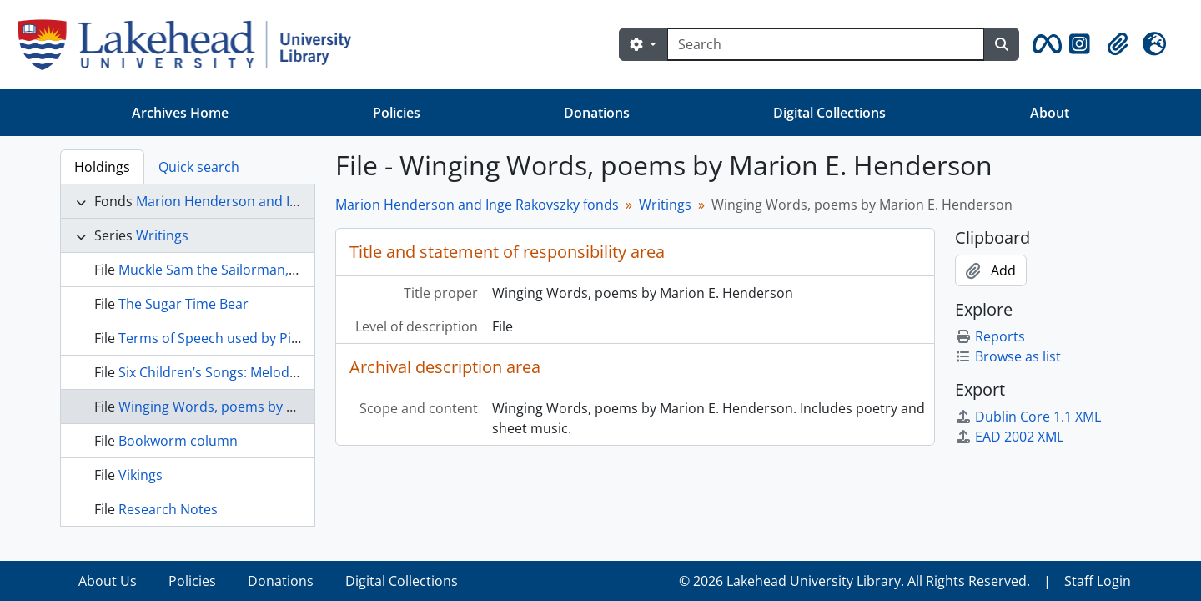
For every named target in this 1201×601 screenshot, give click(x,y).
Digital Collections (829, 113)
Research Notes (168, 509)
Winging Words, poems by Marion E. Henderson (269, 406)
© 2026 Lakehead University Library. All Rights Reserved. (854, 581)
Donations (597, 113)
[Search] (825, 44)
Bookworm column (178, 441)
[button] (1044, 44)
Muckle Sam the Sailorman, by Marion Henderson (274, 269)
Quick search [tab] (198, 167)
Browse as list (1008, 356)
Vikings (140, 475)
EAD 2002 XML (1009, 436)
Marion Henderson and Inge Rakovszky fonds (278, 201)
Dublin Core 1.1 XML (1028, 416)
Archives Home (180, 113)
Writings (162, 235)
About (1049, 113)
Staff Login (1097, 581)
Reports (990, 336)
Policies (396, 113)
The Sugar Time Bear (183, 304)
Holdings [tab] (102, 167)
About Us (107, 581)
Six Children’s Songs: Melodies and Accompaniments (283, 372)
